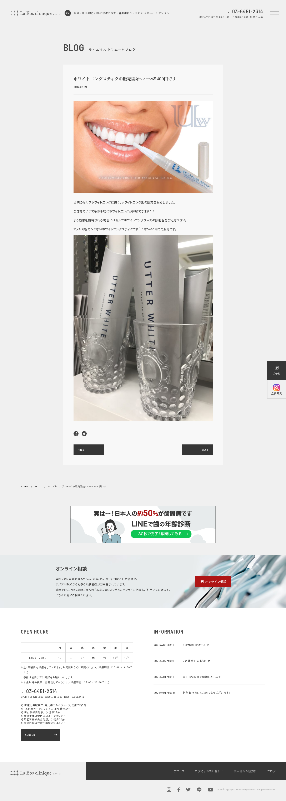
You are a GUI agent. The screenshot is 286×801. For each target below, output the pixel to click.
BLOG (38, 486)
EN (67, 13)
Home (24, 486)
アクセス (179, 771)
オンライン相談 (213, 581)
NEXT (205, 449)
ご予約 (276, 370)
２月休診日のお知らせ (197, 661)
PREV (81, 449)
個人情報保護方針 (245, 771)
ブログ (271, 771)
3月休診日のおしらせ (196, 645)
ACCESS (41, 734)
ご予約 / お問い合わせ (209, 771)
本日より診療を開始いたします (202, 677)
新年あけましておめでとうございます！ (207, 693)
